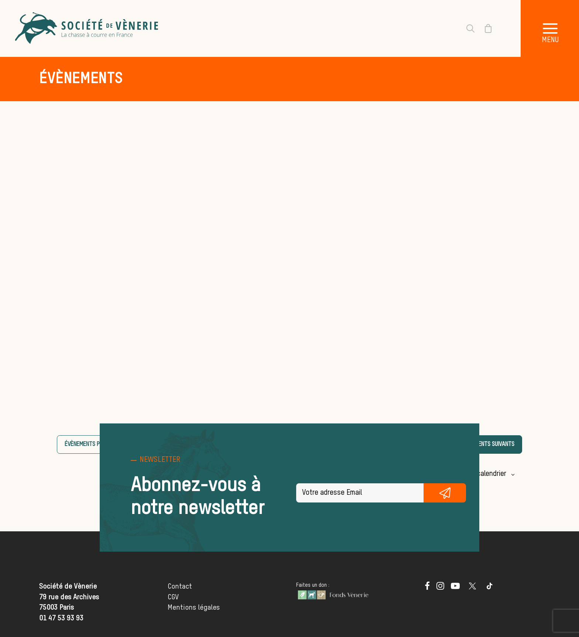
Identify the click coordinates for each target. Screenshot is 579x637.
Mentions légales (194, 607)
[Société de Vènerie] (87, 28)
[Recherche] (466, 28)
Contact (180, 586)
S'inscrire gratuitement (445, 493)
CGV (173, 597)
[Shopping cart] (484, 28)
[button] (427, 587)
